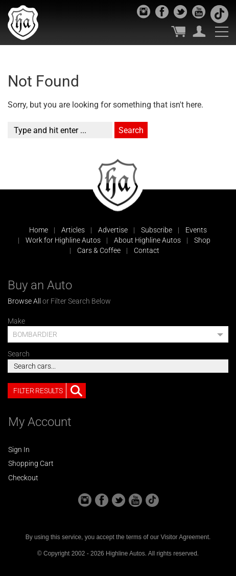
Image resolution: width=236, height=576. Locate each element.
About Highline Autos (147, 240)
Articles (73, 230)
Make (16, 321)
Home (38, 230)
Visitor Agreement (184, 537)
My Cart (178, 31)
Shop (202, 240)
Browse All (24, 301)
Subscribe (156, 230)
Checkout (23, 478)
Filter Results (49, 390)
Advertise (113, 230)
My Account (199, 31)
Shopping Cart (31, 463)
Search (19, 354)
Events (196, 230)
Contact (146, 250)
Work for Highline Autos (63, 240)
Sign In (19, 449)
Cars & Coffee (99, 250)
